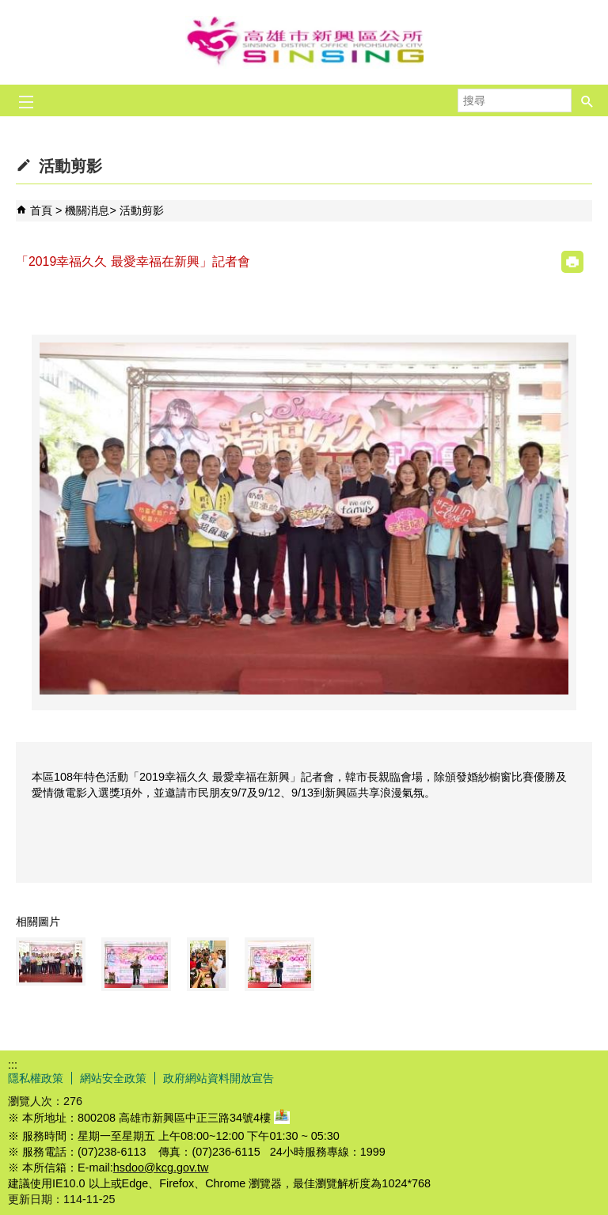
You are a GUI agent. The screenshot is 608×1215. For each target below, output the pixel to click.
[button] (587, 100)
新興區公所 (304, 42)
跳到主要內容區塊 (8, 8)
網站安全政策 (113, 1078)
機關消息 (87, 210)
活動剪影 (142, 210)
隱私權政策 (35, 1078)
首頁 (41, 210)
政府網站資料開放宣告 (218, 1078)
